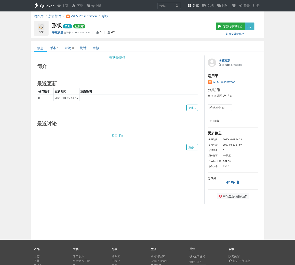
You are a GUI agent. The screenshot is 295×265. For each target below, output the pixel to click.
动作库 (39, 16)
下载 (77, 6)
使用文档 (78, 256)
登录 (244, 6)
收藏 (214, 121)
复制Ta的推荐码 (230, 65)
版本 (54, 48)
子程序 (116, 261)
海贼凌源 (58, 32)
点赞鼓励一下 (220, 107)
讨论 (69, 48)
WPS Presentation (221, 81)
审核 (96, 48)
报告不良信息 (239, 261)
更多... (192, 107)
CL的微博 (197, 256)
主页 (62, 6)
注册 (256, 6)
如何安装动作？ (235, 33)
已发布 (79, 26)
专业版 (93, 6)
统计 (83, 48)
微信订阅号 (195, 261)
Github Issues (159, 261)
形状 (105, 16)
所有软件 (54, 16)
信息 (40, 48)
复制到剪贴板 (230, 26)
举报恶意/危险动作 (233, 196)
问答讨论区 (158, 256)
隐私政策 (234, 256)
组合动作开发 (81, 261)
